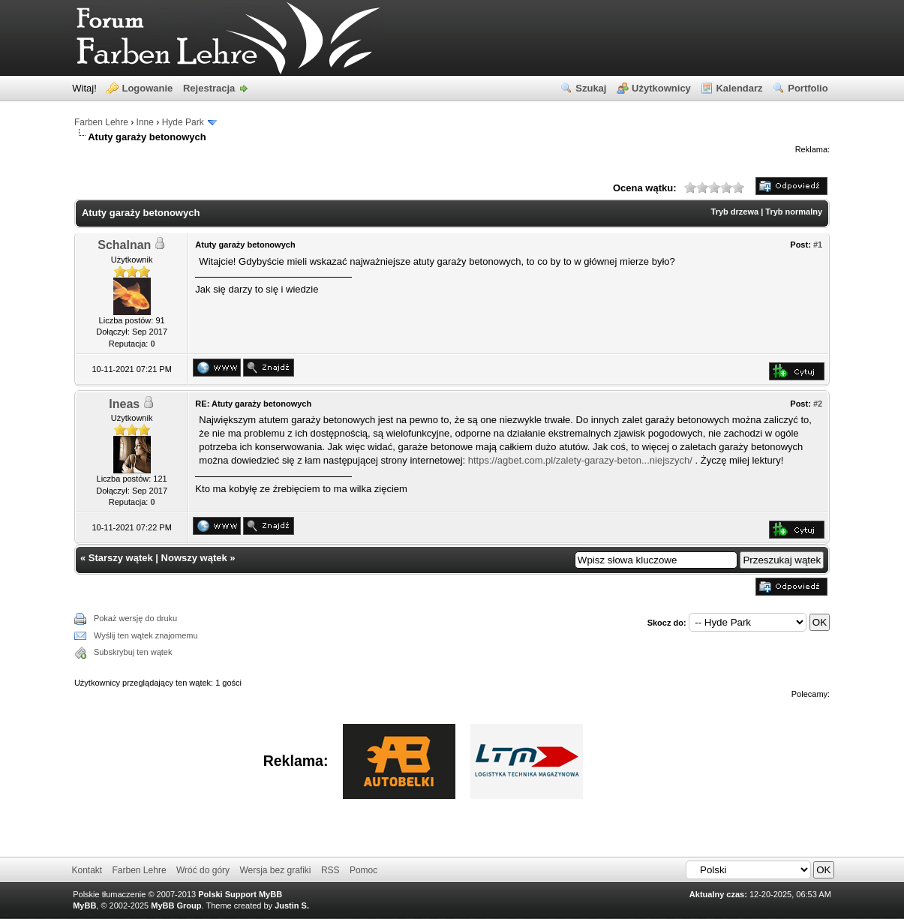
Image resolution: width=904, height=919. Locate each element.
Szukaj (590, 88)
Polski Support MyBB (240, 894)
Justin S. (292, 905)
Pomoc (363, 870)
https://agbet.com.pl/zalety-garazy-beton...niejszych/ (580, 460)
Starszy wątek (121, 557)
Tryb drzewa (735, 211)
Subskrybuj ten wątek (133, 651)
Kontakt (86, 870)
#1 (817, 244)
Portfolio (807, 88)
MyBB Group (176, 905)
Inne (145, 122)
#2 (817, 403)
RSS (330, 870)
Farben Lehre (101, 122)
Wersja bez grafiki (275, 870)
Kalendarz (739, 88)
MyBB (84, 905)
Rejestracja (209, 88)
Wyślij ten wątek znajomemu (146, 635)
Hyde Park (183, 122)
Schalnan (124, 245)
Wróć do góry (203, 870)
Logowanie (147, 88)
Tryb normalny (793, 211)
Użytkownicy (661, 88)
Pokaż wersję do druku (135, 618)
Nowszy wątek (194, 557)
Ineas (124, 404)
